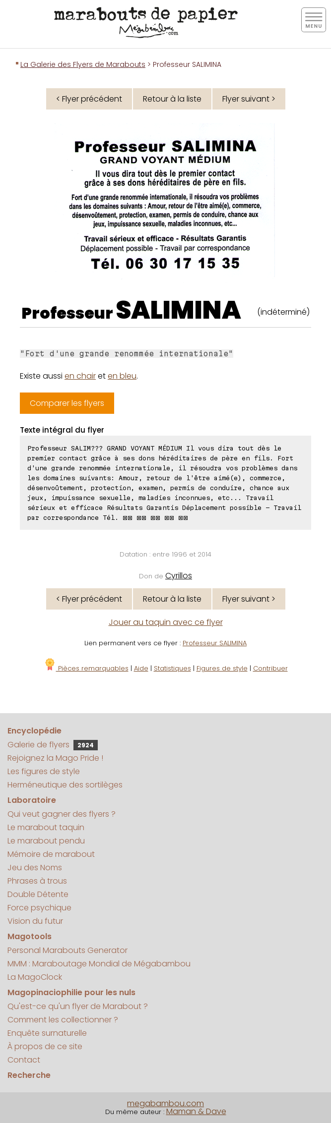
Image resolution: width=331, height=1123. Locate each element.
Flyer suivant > (248, 99)
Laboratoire (31, 800)
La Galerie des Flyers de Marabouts (82, 64)
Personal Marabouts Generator (67, 950)
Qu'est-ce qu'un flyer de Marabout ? (77, 1006)
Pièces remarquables (86, 668)
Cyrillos (178, 575)
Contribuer (270, 668)
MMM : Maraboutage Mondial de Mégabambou (99, 963)
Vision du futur (35, 921)
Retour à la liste (172, 99)
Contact (23, 1060)
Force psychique (39, 907)
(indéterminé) (283, 312)
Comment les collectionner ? (62, 1019)
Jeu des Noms (34, 867)
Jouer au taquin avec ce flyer (166, 622)
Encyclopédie (34, 730)
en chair (80, 376)
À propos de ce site (44, 1046)
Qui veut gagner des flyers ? (61, 814)
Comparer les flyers (67, 403)
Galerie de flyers (52, 744)
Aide (141, 668)
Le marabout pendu (46, 840)
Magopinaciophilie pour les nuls (71, 992)
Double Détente (37, 894)
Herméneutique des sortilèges (65, 784)
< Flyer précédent (89, 99)
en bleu (122, 376)
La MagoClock (34, 977)
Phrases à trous (37, 881)
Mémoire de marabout (51, 854)
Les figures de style (43, 771)
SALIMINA (178, 310)
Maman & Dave (196, 1111)
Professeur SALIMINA (215, 643)
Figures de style (222, 668)
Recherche (29, 1075)
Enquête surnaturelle (47, 1033)
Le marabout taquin (45, 827)
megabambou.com (165, 1103)
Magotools (29, 936)
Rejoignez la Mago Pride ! (55, 758)
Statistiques (172, 668)
